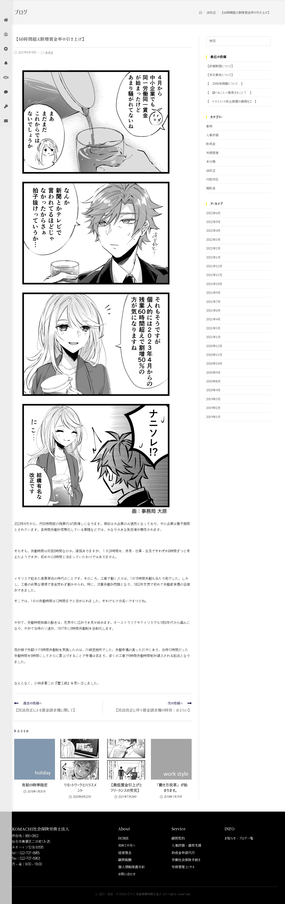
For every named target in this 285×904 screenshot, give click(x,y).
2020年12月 (214, 346)
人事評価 (212, 135)
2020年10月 (214, 363)
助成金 (210, 143)
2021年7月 (213, 301)
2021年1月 (213, 337)
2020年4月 (213, 390)
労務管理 (212, 152)
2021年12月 (214, 266)
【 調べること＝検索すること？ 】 (229, 92)
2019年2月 (213, 407)
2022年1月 (213, 257)
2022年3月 (213, 239)
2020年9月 (213, 372)
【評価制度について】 (220, 66)
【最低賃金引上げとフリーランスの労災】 (125, 787)
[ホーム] (200, 12)
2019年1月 (213, 416)
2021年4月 (213, 319)
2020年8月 (213, 381)
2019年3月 (213, 399)
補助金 (210, 188)
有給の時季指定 (35, 785)
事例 (209, 126)
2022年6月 (213, 213)
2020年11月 (214, 354)
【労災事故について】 (220, 75)
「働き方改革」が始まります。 (171, 787)
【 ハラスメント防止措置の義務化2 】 (232, 101)
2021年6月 (213, 310)
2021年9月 (213, 292)
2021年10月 (214, 284)
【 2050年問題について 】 (225, 83)
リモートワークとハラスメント (80, 787)
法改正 (49, 52)
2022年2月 (213, 248)
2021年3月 (213, 328)
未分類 (210, 161)
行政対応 (212, 179)
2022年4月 (213, 230)
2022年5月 (213, 221)
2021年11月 (214, 275)
